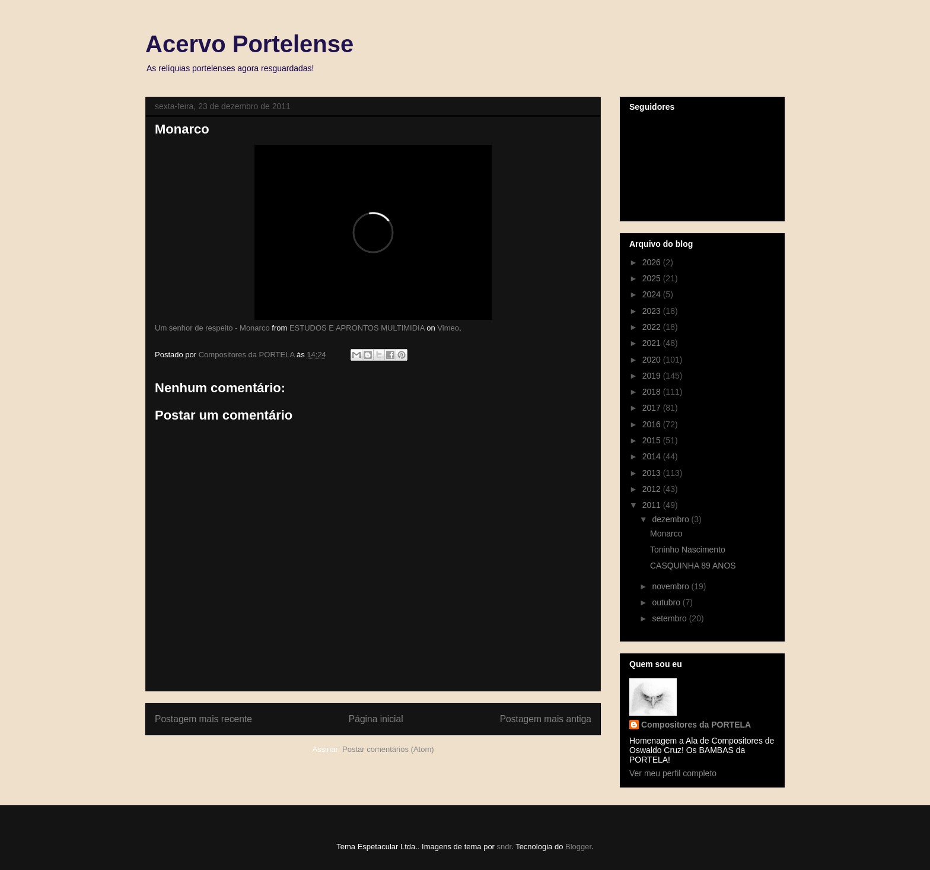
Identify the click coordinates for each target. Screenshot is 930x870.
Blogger (578, 846)
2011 (652, 505)
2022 (652, 327)
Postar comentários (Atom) (388, 749)
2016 (652, 424)
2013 (652, 473)
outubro (667, 602)
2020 (652, 359)
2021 (652, 343)
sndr (504, 846)
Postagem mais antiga (545, 719)
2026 (652, 262)
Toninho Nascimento (687, 549)
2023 (652, 311)
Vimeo (448, 327)
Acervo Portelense (249, 44)
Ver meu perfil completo (672, 773)
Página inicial (376, 719)
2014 (652, 456)
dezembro (671, 519)
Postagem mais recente (203, 719)
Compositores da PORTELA (696, 724)
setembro (670, 618)
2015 (652, 440)
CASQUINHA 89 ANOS (693, 565)
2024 (652, 294)
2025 (652, 278)
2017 (652, 407)
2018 (652, 391)
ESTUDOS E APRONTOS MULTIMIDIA (357, 327)
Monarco (666, 533)
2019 (652, 375)
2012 (652, 489)
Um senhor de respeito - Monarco (212, 327)
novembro (671, 586)
